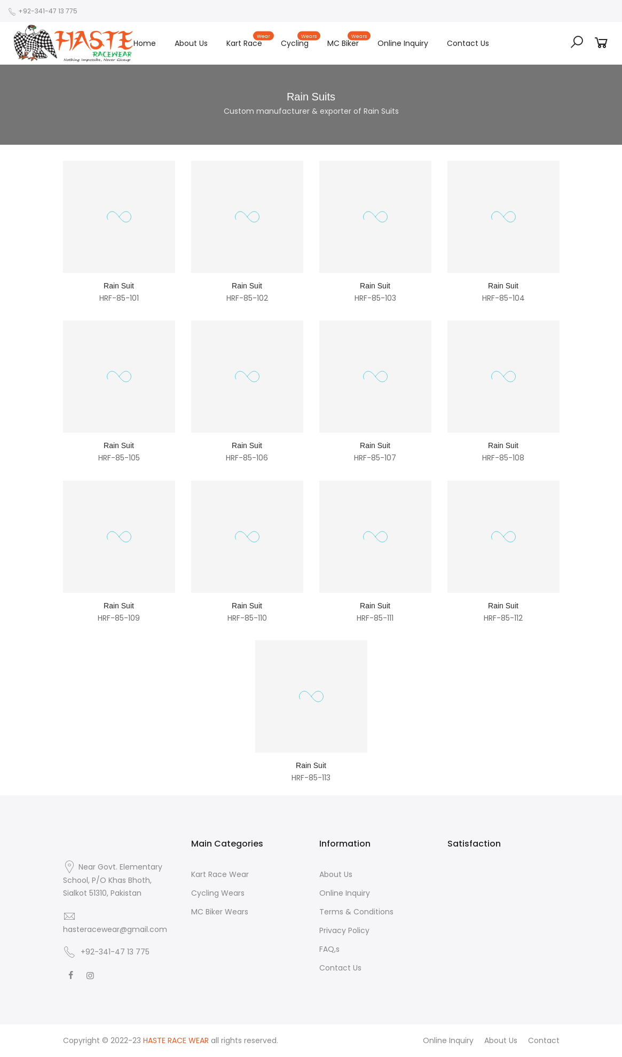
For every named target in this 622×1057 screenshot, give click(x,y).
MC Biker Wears (219, 911)
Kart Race (249, 40)
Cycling (299, 40)
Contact (544, 1040)
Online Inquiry (402, 43)
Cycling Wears (218, 893)
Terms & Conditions (356, 911)
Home (144, 43)
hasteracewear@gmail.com (115, 929)
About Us (191, 43)
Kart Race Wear (220, 874)
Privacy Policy (344, 930)
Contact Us (468, 43)
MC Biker (347, 40)
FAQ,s (329, 949)
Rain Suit (119, 285)
